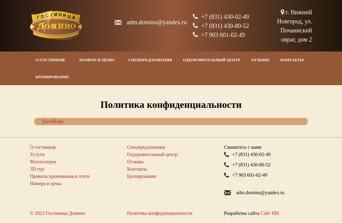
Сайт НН (269, 213)
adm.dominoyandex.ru (157, 22)
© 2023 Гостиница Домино (57, 213)
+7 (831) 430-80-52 (221, 25)
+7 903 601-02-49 (219, 35)
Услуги (37, 154)
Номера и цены (96, 60)
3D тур (37, 168)
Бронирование (52, 77)
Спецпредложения (150, 60)
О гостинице (50, 60)
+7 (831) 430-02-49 (221, 16)
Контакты (292, 60)
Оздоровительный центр (211, 60)
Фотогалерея (43, 161)
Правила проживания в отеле (60, 176)
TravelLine (52, 121)
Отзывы (260, 60)
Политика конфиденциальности (160, 213)
